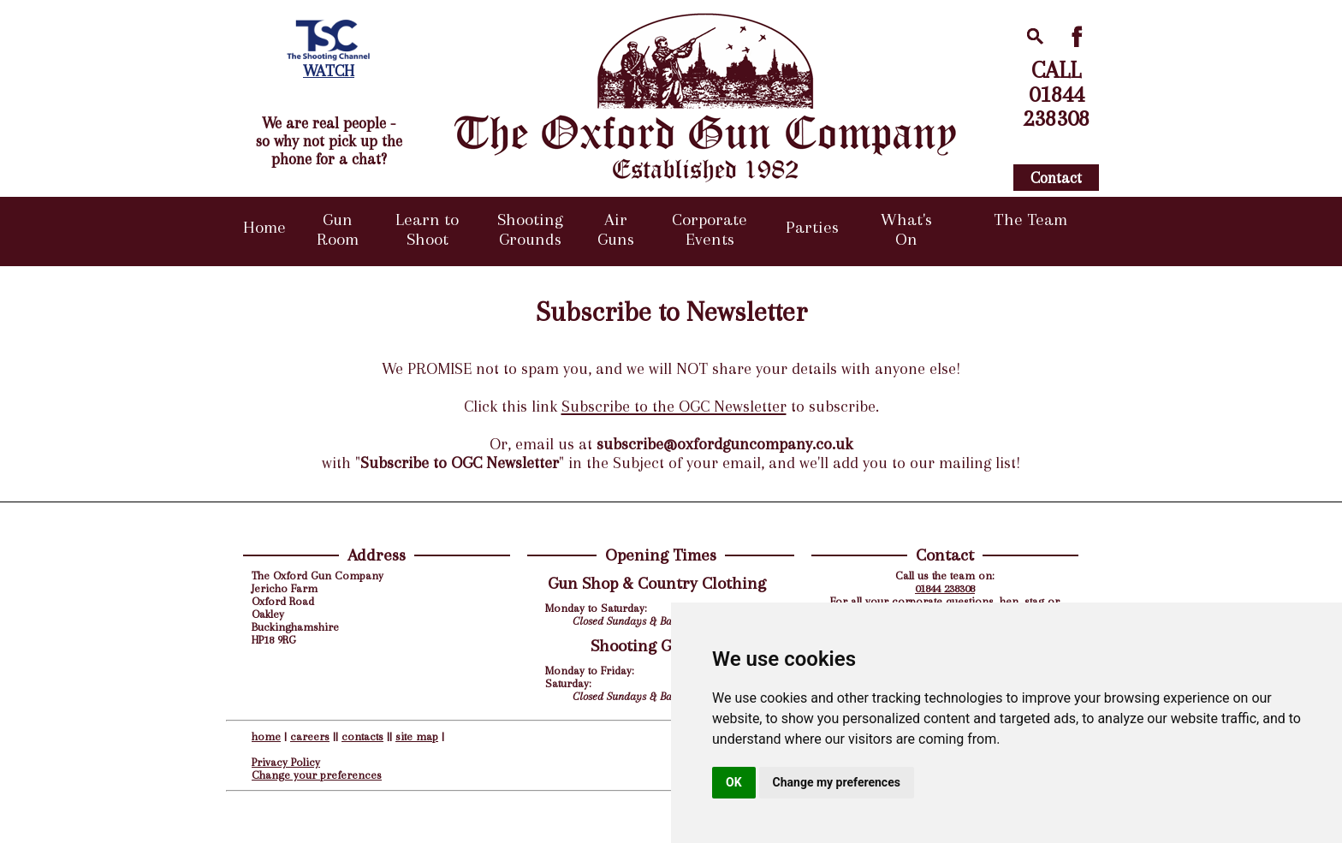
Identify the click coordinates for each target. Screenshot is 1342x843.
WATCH (328, 71)
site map (416, 736)
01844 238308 (945, 588)
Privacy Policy (286, 762)
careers (310, 736)
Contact (1056, 178)
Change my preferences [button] (836, 782)
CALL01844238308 (1056, 94)
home (266, 736)
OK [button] (734, 782)
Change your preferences (317, 775)
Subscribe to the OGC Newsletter (674, 406)
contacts (362, 736)
